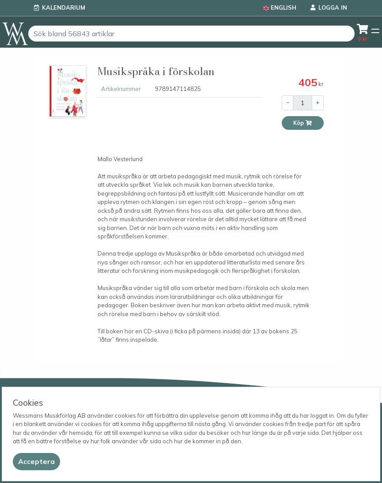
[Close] (36, 461)
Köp (302, 123)
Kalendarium (63, 7)
